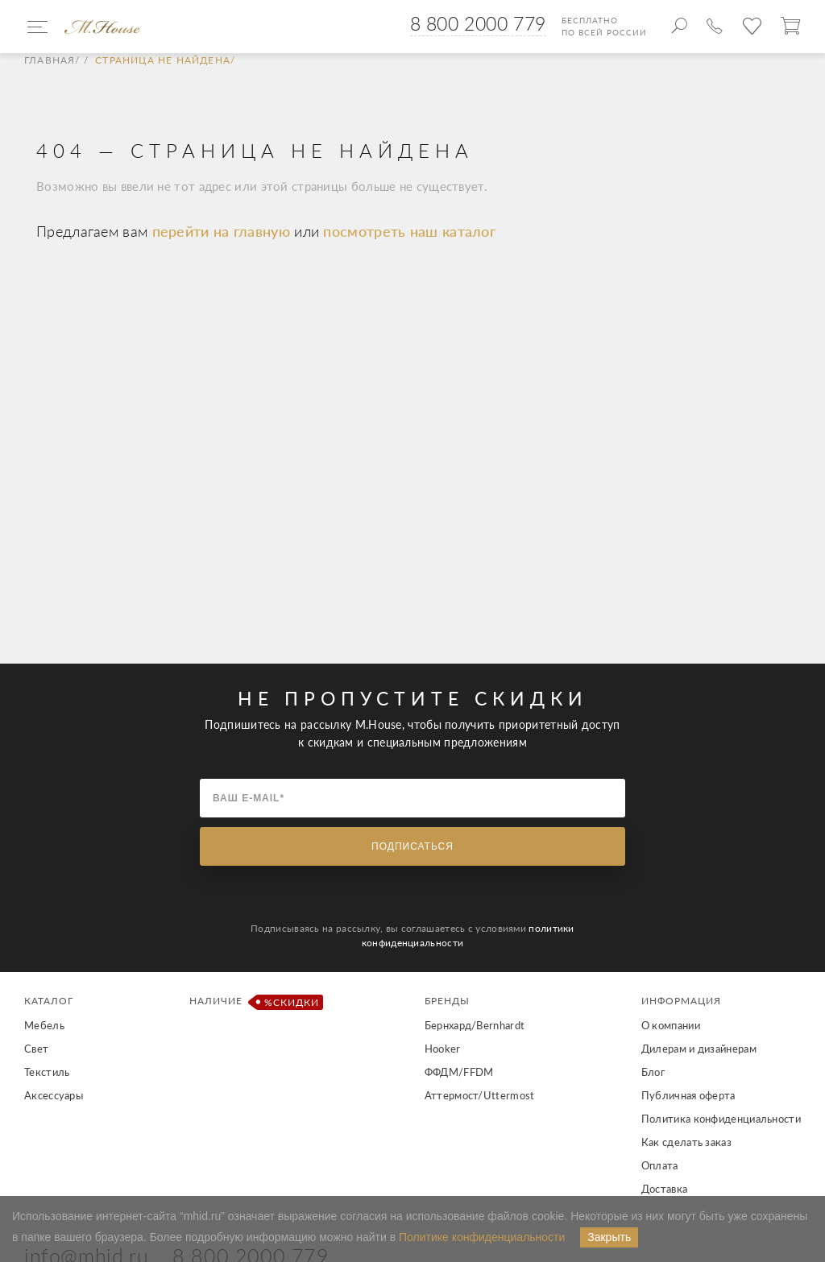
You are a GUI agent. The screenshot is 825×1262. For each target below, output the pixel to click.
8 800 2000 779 (478, 23)
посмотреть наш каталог (409, 231)
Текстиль (46, 1071)
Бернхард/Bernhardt (474, 1025)
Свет (36, 1048)
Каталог (48, 1001)
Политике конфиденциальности (482, 1237)
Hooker (443, 1048)
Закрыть (609, 1237)
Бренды (447, 1001)
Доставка (664, 1188)
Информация (681, 1001)
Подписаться (412, 846)
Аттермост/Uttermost (480, 1095)
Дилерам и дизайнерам (699, 1048)
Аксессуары (53, 1095)
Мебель (44, 1025)
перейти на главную (223, 231)
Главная (49, 60)
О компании (670, 1025)
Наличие (253, 1002)
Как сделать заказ (686, 1142)
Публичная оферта (688, 1095)
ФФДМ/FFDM (459, 1071)
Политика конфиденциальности (721, 1118)
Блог (653, 1071)
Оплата (659, 1165)
